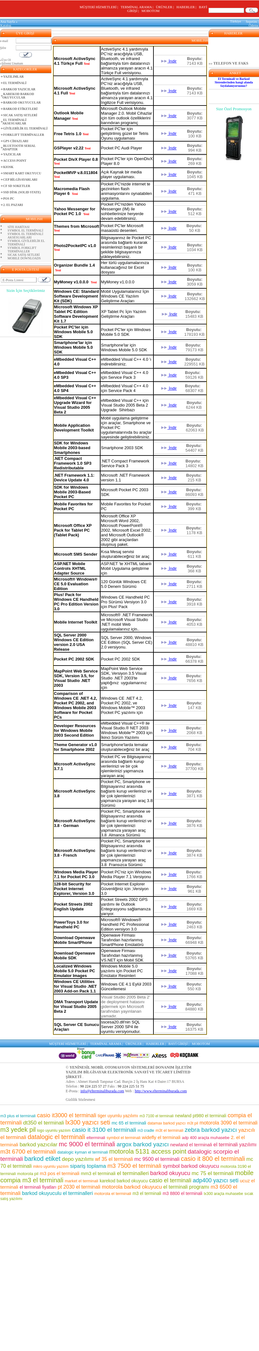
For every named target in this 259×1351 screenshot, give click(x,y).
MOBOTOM (150, 11)
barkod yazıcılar (38, 1145)
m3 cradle (146, 1130)
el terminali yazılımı (234, 1144)
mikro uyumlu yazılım (51, 1166)
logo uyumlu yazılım (54, 1130)
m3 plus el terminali (18, 1115)
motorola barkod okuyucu (132, 1187)
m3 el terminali (147, 1193)
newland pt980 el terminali (200, 1115)
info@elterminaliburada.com (102, 1091)
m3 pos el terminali (59, 1173)
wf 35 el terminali (114, 1159)
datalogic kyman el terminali (82, 1152)
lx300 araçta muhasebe (223, 1193)
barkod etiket (42, 1158)
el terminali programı (186, 1187)
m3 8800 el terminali (182, 1193)
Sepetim (251, 21)
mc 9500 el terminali (156, 1159)
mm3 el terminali (98, 1173)
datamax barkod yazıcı (166, 1123)
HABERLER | (187, 7)
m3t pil (192, 1123)
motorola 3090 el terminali (228, 1122)
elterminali (95, 1137)
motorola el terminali (112, 1193)
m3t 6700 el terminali (28, 1151)
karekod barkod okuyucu (124, 1180)
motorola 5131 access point (148, 1151)
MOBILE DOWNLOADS (24, 258)
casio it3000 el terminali (66, 1115)
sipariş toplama (88, 1166)
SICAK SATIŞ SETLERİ (24, 254)
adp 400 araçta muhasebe (205, 1137)
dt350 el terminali (43, 1123)
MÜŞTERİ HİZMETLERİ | (100, 7)
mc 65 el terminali (129, 1122)
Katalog (5, 25)
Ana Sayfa (7, 21)
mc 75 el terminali (212, 1173)
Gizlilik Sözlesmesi (80, 1099)
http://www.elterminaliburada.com (161, 1091)
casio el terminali (170, 1180)
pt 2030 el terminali (79, 1187)
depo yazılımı (78, 1159)
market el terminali (81, 1181)
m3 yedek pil (18, 1129)
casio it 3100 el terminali (104, 1129)
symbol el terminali (123, 1137)
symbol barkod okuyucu (191, 1166)
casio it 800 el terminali (213, 1158)
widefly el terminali (161, 1137)
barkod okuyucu (170, 1173)
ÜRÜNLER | (166, 7)
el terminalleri (133, 1173)
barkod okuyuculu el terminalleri (57, 1193)
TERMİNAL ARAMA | (138, 7)
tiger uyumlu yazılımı (118, 1115)
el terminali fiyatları (38, 1187)
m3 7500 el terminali (134, 1165)
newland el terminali (191, 1144)
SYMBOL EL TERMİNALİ (25, 230)
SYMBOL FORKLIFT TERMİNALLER (22, 249)
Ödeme (254, 25)
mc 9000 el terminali (87, 1144)
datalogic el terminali (56, 1136)
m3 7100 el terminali (157, 1116)
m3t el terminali (169, 1130)
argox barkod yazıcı (143, 1144)
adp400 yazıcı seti (216, 1180)
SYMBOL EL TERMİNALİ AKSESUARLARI (25, 235)
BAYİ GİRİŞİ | (180, 1044)
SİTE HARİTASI (18, 227)
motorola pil (27, 1173)
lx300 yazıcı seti (87, 1122)
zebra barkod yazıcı (211, 1129)
